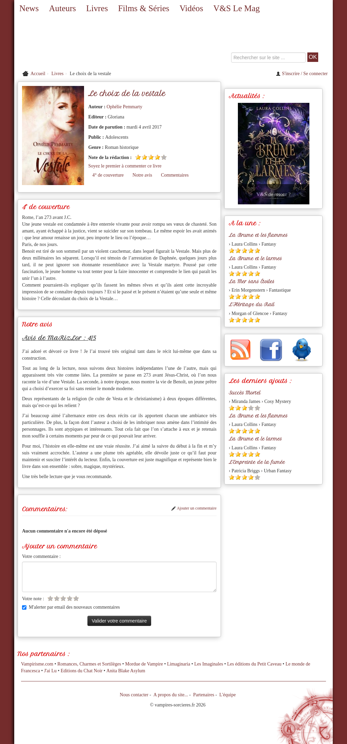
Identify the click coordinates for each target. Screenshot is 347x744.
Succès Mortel (245, 393)
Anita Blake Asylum (125, 670)
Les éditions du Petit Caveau (254, 664)
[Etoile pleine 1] (138, 157)
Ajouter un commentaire (194, 508)
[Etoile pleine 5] (257, 250)
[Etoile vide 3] (63, 598)
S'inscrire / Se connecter (302, 73)
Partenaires (203, 694)
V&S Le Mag (236, 8)
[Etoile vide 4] (70, 598)
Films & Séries (143, 8)
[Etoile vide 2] (57, 598)
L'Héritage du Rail (251, 304)
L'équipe (227, 694)
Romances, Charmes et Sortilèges (89, 664)
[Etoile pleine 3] (151, 157)
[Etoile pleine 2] (144, 157)
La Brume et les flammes (258, 235)
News (29, 8)
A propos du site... (171, 694)
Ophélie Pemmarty (124, 106)
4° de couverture (108, 175)
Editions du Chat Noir (81, 670)
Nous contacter (134, 694)
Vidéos (191, 8)
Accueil (37, 73)
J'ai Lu (50, 670)
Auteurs (62, 8)
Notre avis (142, 175)
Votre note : (33, 598)
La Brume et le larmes (255, 258)
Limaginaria (178, 664)
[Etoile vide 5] (164, 157)
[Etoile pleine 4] (157, 157)
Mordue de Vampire (144, 664)
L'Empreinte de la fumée (257, 462)
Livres (97, 8)
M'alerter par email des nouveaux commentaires (71, 607)
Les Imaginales (208, 664)
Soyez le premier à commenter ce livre (124, 165)
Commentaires (175, 175)
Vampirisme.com (37, 664)
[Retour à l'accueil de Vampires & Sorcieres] (65, 42)
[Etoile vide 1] (50, 598)
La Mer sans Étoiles (251, 281)
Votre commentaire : (41, 556)
